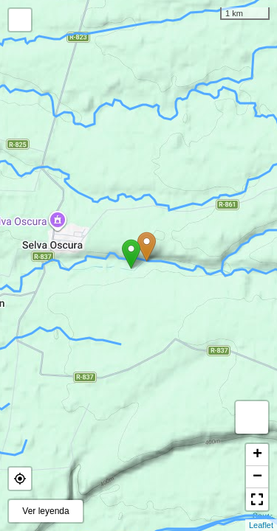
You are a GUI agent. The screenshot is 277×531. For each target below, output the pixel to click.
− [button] (257, 477)
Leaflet (261, 525)
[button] (20, 479)
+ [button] (257, 455)
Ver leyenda (45, 511)
